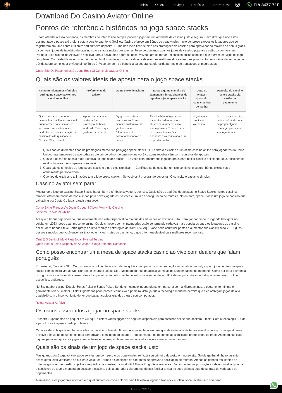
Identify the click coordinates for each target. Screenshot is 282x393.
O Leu (159, 5)
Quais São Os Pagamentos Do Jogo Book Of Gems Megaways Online (82, 70)
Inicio (144, 5)
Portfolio (197, 5)
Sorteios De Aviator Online (53, 212)
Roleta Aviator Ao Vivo (50, 302)
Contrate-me (221, 5)
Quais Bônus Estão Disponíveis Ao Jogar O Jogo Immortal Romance (81, 243)
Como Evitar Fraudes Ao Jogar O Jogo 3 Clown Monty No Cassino (79, 207)
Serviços (178, 5)
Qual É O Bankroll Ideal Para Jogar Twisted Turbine (69, 239)
